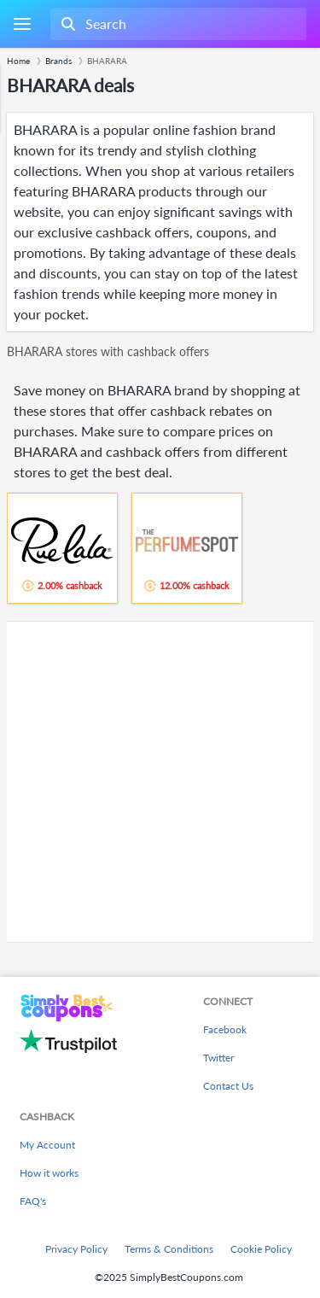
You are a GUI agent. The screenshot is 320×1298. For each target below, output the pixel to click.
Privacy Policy (76, 1248)
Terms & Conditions (169, 1248)
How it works (49, 1172)
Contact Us (228, 1085)
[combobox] (176, 24)
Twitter (218, 1057)
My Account (47, 1144)
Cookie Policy (261, 1248)
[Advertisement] (160, 782)
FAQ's (33, 1201)
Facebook (225, 1029)
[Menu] (22, 24)
